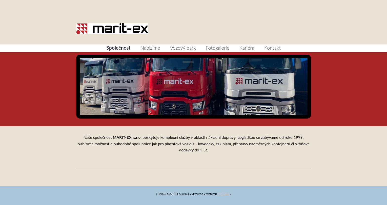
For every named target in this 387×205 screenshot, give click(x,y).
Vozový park (183, 48)
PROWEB (224, 194)
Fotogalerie (217, 48)
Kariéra (246, 48)
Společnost (118, 48)
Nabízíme (150, 48)
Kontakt (272, 48)
